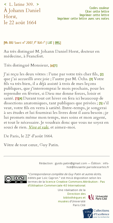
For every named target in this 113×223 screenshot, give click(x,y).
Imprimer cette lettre (94, 15)
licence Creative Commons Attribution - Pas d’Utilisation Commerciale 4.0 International (66, 183)
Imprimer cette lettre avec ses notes (83, 18)
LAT (50, 43)
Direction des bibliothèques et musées (72, 197)
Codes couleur (99, 8)
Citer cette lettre (97, 11)
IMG (57, 43)
